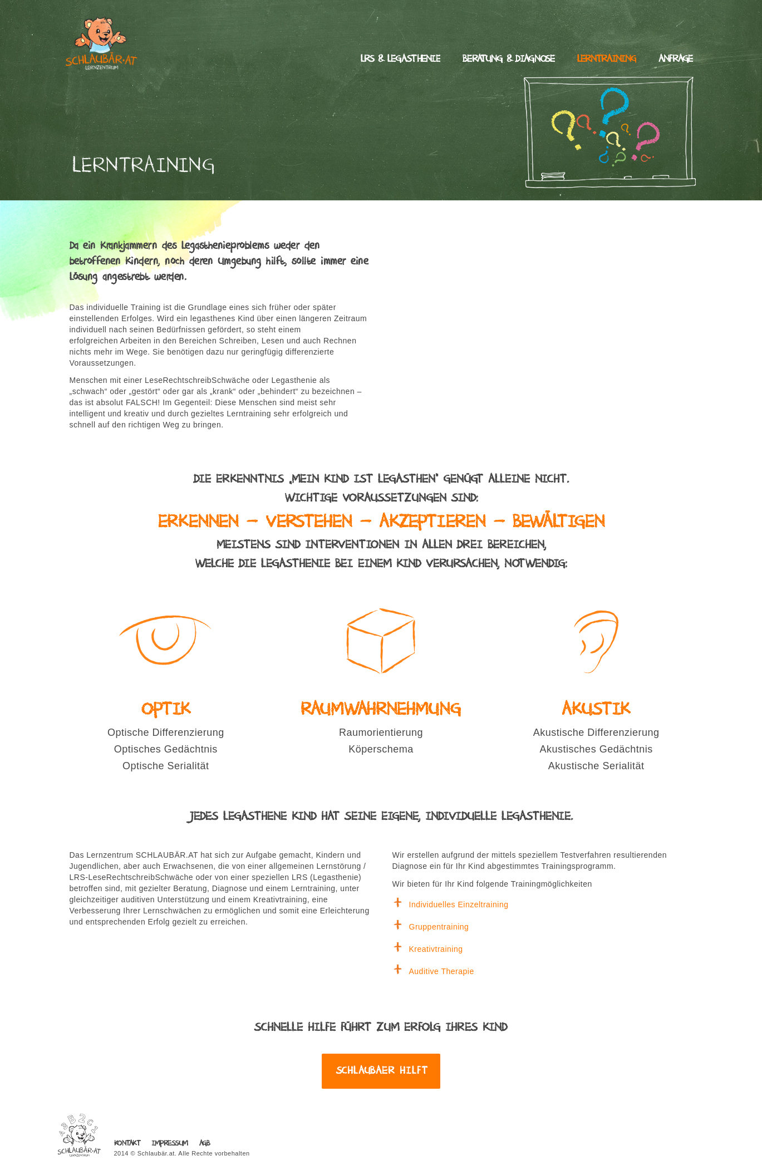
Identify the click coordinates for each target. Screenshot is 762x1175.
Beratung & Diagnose (509, 59)
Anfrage (675, 59)
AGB (204, 1143)
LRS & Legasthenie (400, 59)
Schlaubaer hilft (382, 1070)
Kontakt (127, 1143)
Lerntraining (607, 59)
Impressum (169, 1143)
